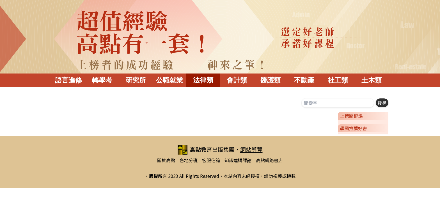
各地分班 (189, 160)
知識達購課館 (237, 160)
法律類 (203, 80)
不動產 (304, 80)
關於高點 (166, 160)
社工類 (338, 80)
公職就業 (169, 80)
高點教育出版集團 (206, 150)
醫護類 (270, 80)
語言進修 (68, 80)
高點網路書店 (269, 160)
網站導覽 (251, 149)
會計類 (237, 80)
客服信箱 (211, 160)
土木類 (371, 80)
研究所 (136, 80)
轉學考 (102, 80)
